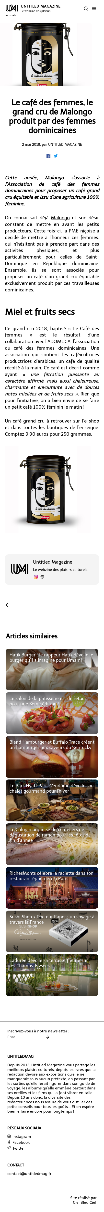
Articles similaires (32, 636)
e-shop (91, 421)
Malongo (60, 218)
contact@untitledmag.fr (29, 1173)
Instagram (19, 1136)
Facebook (18, 1142)
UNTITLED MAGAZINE (32, 10)
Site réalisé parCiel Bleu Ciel (83, 1200)
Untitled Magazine (65, 144)
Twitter (16, 1148)
